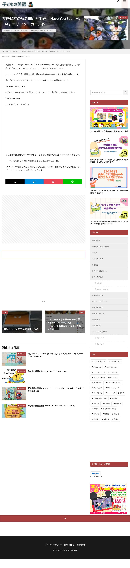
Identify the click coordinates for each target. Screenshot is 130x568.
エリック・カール (48, 31)
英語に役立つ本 (100, 321)
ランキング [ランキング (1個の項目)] (111, 402)
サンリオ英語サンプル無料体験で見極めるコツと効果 (108, 132)
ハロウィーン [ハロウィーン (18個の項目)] (97, 391)
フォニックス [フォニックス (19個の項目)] (97, 396)
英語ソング (101, 346)
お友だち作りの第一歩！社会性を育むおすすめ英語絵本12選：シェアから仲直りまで (108, 163)
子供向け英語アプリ (102, 277)
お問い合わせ (70, 554)
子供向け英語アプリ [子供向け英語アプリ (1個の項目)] (100, 407)
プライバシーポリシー (52, 554)
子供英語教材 (99, 283)
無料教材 (100, 289)
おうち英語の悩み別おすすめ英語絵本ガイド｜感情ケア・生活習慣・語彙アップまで (108, 227)
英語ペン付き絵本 (103, 296)
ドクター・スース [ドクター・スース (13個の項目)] (99, 386)
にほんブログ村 (96, 485)
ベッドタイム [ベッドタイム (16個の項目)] (97, 402)
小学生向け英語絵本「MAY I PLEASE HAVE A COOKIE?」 (56, 405)
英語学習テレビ (100, 302)
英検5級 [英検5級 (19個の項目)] (106, 428)
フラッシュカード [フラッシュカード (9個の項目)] (113, 396)
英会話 (97, 271)
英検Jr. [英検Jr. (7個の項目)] (116, 428)
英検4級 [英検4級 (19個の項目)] (96, 428)
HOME (6, 51)
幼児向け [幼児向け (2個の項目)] (107, 412)
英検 (96, 258)
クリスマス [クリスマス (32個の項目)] (113, 381)
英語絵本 (36, 31)
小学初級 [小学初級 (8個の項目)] (96, 412)
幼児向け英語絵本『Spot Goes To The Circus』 (51, 371)
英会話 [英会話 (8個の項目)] (106, 422)
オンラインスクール (102, 308)
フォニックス (99, 264)
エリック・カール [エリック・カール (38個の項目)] (99, 381)
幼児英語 (97, 327)
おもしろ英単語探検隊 (102, 252)
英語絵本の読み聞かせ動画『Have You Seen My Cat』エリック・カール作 (46, 51)
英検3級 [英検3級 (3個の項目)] (116, 422)
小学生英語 (98, 334)
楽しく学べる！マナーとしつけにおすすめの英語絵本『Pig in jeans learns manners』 (54, 355)
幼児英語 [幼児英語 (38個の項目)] (118, 412)
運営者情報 (83, 554)
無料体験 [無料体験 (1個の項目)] (96, 422)
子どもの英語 (72, 559)
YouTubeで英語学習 (102, 340)
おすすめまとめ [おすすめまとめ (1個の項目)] (111, 375)
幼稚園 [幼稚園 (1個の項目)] (95, 417)
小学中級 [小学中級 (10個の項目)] (114, 407)
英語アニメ (101, 352)
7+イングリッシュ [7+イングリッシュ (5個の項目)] (99, 370)
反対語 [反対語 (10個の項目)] (122, 402)
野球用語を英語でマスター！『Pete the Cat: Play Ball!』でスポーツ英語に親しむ (55, 390)
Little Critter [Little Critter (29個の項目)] (97, 375)
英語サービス (99, 315)
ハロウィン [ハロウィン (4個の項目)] (113, 386)
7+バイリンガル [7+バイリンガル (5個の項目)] (115, 370)
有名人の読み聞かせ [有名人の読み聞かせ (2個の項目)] (109, 417)
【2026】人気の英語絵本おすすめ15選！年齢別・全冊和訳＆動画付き (109, 195)
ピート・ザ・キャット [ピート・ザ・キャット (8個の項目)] (114, 391)
